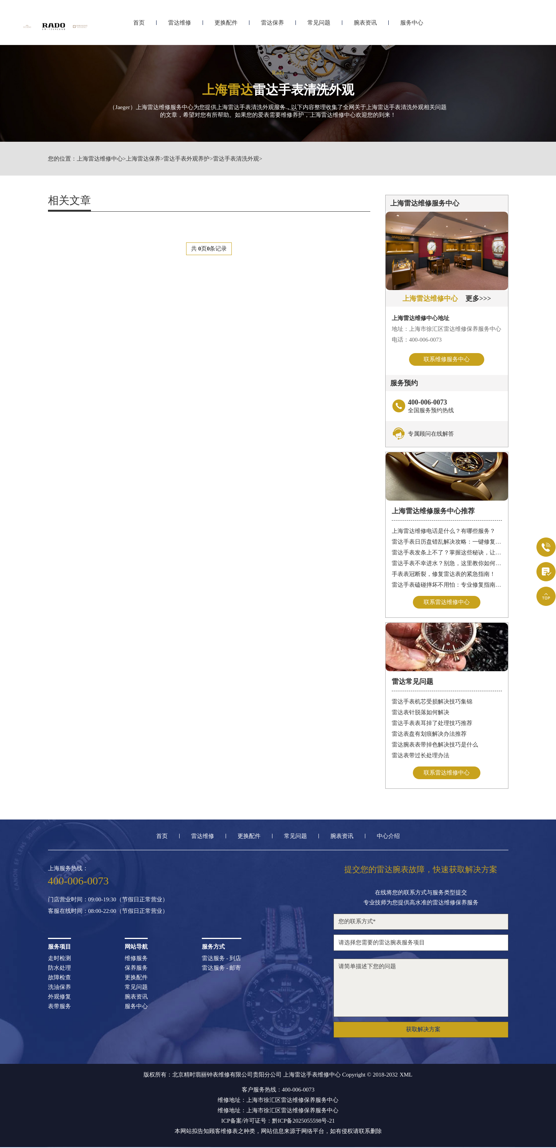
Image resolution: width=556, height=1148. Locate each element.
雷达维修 (179, 26)
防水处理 (59, 969)
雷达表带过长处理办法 (420, 756)
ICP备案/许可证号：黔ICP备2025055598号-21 (278, 1122)
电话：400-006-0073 (417, 340)
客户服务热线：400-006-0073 (278, 1090)
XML (405, 1075)
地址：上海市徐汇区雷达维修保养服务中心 (446, 329)
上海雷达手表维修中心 (312, 1075)
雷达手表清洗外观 (236, 159)
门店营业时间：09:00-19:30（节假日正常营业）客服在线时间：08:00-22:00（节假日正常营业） (108, 906)
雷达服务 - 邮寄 (221, 969)
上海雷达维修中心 (100, 159)
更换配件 (226, 26)
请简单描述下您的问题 (420, 988)
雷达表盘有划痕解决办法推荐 (429, 735)
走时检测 (59, 959)
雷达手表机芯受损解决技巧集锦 (432, 702)
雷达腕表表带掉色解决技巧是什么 (435, 745)
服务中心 (411, 26)
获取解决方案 (423, 1030)
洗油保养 (59, 988)
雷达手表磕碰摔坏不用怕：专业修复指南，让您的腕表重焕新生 (447, 585)
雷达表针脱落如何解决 (420, 713)
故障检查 (59, 978)
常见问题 (318, 26)
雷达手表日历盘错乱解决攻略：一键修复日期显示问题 (447, 542)
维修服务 (136, 959)
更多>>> (478, 298)
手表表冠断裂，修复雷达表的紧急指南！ (443, 574)
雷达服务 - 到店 (221, 959)
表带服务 (59, 1007)
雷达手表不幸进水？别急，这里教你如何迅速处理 (447, 564)
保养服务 (136, 969)
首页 (139, 26)
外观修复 (59, 997)
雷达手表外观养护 (186, 159)
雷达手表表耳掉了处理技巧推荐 (432, 724)
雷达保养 (272, 26)
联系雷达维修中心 (447, 602)
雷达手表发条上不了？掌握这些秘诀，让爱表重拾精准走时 (447, 553)
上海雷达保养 (143, 159)
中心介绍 (388, 837)
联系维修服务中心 (447, 359)
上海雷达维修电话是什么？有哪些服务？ (443, 531)
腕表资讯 (365, 26)
